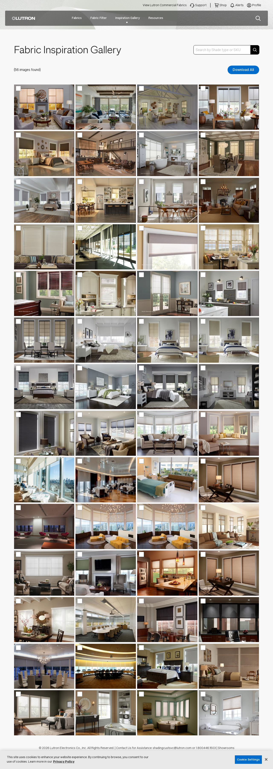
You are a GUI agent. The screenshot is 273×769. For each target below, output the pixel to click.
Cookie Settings (248, 759)
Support (200, 5)
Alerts (239, 5)
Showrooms (226, 748)
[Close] (266, 759)
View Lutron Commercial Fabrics (165, 5)
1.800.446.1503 (206, 748)
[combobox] (226, 49)
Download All (243, 70)
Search (258, 18)
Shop (223, 5)
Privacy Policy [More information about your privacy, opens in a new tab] (63, 761)
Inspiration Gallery (127, 18)
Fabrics (77, 18)
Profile (256, 5)
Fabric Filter (98, 18)
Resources (155, 18)
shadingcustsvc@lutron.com (172, 748)
